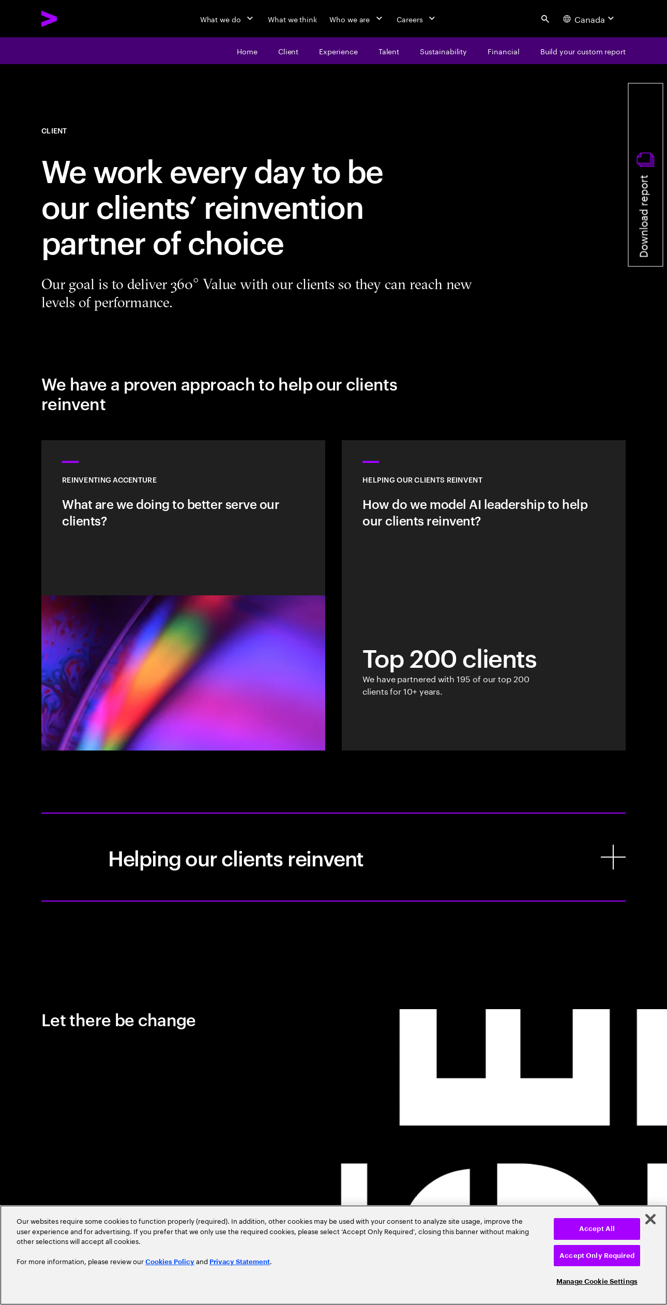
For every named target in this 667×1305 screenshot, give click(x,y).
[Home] (247, 50)
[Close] (650, 1219)
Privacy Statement (239, 1261)
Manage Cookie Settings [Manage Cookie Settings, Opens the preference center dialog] (597, 1281)
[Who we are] (356, 18)
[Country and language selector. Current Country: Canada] (590, 18)
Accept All (597, 1228)
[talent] (389, 50)
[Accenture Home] (72, 18)
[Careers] (417, 18)
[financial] (503, 50)
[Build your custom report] (583, 50)
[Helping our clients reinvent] (333, 857)
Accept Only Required (596, 1255)
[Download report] (645, 175)
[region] (333, 1255)
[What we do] (228, 18)
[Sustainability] (443, 50)
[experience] (338, 50)
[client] (288, 50)
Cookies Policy (169, 1261)
